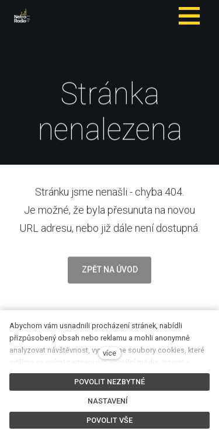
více (109, 353)
